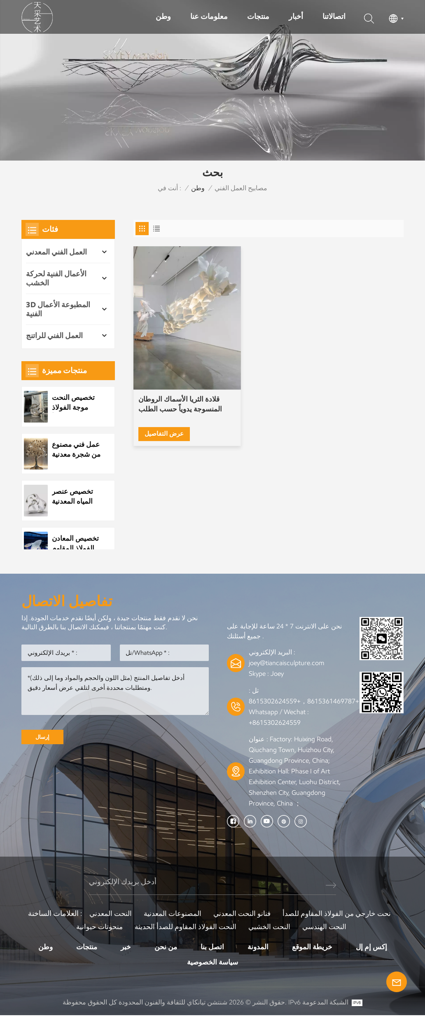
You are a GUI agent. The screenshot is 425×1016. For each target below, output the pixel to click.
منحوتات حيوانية (96, 926)
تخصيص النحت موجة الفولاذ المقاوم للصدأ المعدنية (74, 402)
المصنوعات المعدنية (171, 913)
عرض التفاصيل (165, 405)
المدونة (259, 946)
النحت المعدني (107, 913)
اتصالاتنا (334, 16)
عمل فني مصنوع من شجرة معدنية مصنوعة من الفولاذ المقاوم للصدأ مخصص (73, 449)
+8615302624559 (275, 722)
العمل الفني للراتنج (54, 335)
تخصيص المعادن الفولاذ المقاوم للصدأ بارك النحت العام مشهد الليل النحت (76, 543)
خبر (123, 946)
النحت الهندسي (327, 926)
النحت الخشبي (271, 926)
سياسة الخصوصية (213, 962)
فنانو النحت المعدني (242, 913)
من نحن (164, 946)
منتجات (258, 16)
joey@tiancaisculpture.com (286, 663)
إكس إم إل (375, 946)
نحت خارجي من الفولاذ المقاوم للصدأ (339, 913)
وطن (163, 16)
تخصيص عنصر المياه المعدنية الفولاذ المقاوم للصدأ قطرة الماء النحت (74, 496)
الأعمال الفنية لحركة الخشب (56, 278)
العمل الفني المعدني (56, 252)
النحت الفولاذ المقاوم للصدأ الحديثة (185, 926)
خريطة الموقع (314, 946)
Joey (277, 673)
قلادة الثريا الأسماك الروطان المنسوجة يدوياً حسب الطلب (174, 380)
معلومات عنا (209, 16)
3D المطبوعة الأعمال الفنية (58, 309)
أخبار (296, 16)
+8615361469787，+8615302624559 (304, 701)
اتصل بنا (212, 946)
